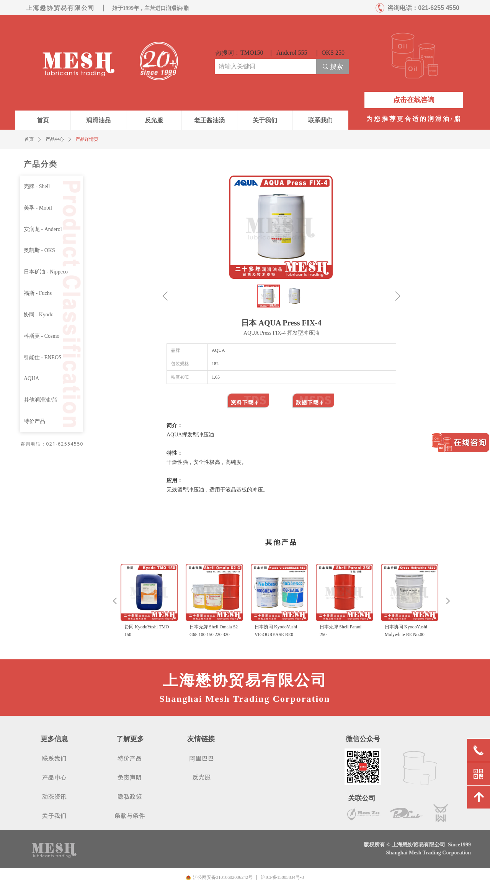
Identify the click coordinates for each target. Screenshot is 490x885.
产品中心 (55, 139)
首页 (29, 139)
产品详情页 (86, 139)
